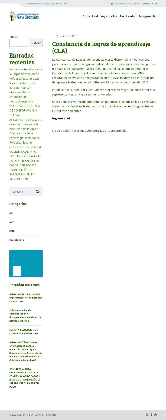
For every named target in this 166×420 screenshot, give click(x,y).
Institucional (90, 16)
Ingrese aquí (61, 118)
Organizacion (109, 16)
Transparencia (147, 16)
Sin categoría (17, 240)
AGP (11, 222)
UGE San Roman (25, 415)
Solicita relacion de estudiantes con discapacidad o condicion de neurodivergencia (22, 92)
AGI (11, 213)
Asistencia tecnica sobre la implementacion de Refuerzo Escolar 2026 (25, 73)
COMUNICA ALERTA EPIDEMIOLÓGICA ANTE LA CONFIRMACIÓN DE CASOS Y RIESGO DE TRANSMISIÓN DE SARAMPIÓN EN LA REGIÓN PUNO (25, 165)
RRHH (12, 231)
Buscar (14, 37)
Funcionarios (127, 16)
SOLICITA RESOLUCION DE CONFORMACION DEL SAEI (24, 110)
